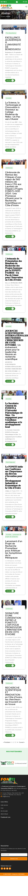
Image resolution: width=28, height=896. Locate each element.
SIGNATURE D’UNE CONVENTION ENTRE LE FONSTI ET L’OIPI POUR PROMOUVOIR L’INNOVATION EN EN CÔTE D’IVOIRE (13, 624)
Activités (8, 98)
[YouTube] (7, 868)
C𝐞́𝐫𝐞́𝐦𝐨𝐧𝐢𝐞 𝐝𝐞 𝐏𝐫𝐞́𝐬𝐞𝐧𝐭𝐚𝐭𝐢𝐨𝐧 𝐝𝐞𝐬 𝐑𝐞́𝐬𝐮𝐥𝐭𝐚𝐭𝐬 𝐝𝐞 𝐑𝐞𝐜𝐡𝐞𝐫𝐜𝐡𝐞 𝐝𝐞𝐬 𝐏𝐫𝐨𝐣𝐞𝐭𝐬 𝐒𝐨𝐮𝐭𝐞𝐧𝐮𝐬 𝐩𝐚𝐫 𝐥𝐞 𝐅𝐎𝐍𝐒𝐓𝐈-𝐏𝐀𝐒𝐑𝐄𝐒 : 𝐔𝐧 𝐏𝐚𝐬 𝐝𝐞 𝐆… (14, 269)
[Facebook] (2, 868)
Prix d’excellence (11, 33)
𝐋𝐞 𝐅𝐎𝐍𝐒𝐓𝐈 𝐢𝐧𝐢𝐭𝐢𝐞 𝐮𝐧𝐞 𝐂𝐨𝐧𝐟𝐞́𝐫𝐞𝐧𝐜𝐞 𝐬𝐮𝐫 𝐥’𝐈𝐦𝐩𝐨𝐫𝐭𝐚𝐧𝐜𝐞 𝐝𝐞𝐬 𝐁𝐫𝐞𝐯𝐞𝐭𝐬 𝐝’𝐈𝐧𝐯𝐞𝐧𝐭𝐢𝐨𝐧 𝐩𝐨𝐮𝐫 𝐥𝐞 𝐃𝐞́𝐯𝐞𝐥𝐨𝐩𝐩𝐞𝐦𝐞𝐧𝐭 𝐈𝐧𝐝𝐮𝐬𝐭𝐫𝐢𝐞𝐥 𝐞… (14, 477)
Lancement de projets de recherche (13, 536)
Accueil (3, 16)
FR (24, 2)
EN (26, 2)
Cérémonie (9, 168)
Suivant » (22, 742)
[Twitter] (4, 868)
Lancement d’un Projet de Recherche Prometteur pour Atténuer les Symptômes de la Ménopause (13, 549)
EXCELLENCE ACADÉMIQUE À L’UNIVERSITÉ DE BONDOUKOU (13, 43)
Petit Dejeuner (10, 462)
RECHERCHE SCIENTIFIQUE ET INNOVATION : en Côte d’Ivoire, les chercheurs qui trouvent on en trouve (13, 696)
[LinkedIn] (10, 868)
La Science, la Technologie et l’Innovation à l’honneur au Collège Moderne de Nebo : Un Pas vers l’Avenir (13, 111)
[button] (17, 2)
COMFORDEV (21, 874)
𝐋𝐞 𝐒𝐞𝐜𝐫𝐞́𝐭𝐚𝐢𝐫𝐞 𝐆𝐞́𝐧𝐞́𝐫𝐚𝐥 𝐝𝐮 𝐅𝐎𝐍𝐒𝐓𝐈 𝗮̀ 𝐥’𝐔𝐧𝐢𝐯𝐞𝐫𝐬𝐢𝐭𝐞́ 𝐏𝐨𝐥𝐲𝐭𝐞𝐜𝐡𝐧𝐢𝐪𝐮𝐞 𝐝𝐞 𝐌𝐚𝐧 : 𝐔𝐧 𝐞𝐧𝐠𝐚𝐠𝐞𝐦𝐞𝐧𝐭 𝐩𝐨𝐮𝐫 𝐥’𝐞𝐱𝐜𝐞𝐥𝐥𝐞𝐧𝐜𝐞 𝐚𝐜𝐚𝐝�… (14, 415)
